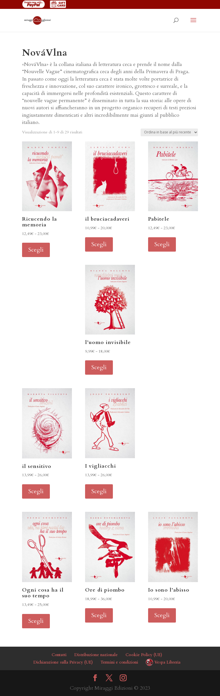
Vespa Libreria (167, 662)
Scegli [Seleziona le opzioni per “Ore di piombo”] (99, 615)
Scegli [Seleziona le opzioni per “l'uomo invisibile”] (99, 367)
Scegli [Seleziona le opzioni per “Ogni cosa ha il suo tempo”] (36, 621)
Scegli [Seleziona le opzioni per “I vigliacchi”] (99, 491)
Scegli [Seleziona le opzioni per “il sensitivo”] (36, 491)
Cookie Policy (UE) (143, 655)
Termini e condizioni (119, 662)
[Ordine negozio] (169, 132)
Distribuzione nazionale (96, 655)
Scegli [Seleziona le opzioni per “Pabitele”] (162, 244)
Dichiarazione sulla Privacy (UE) (63, 662)
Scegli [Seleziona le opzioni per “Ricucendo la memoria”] (36, 250)
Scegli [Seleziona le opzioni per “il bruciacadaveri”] (99, 244)
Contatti (59, 655)
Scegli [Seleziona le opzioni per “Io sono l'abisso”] (162, 615)
